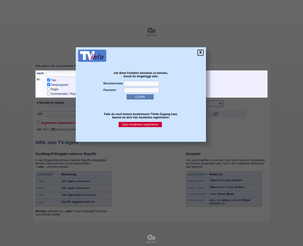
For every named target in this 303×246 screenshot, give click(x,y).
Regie (54, 89)
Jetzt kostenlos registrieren (140, 124)
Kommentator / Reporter (66, 93)
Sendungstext (59, 84)
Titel (53, 80)
